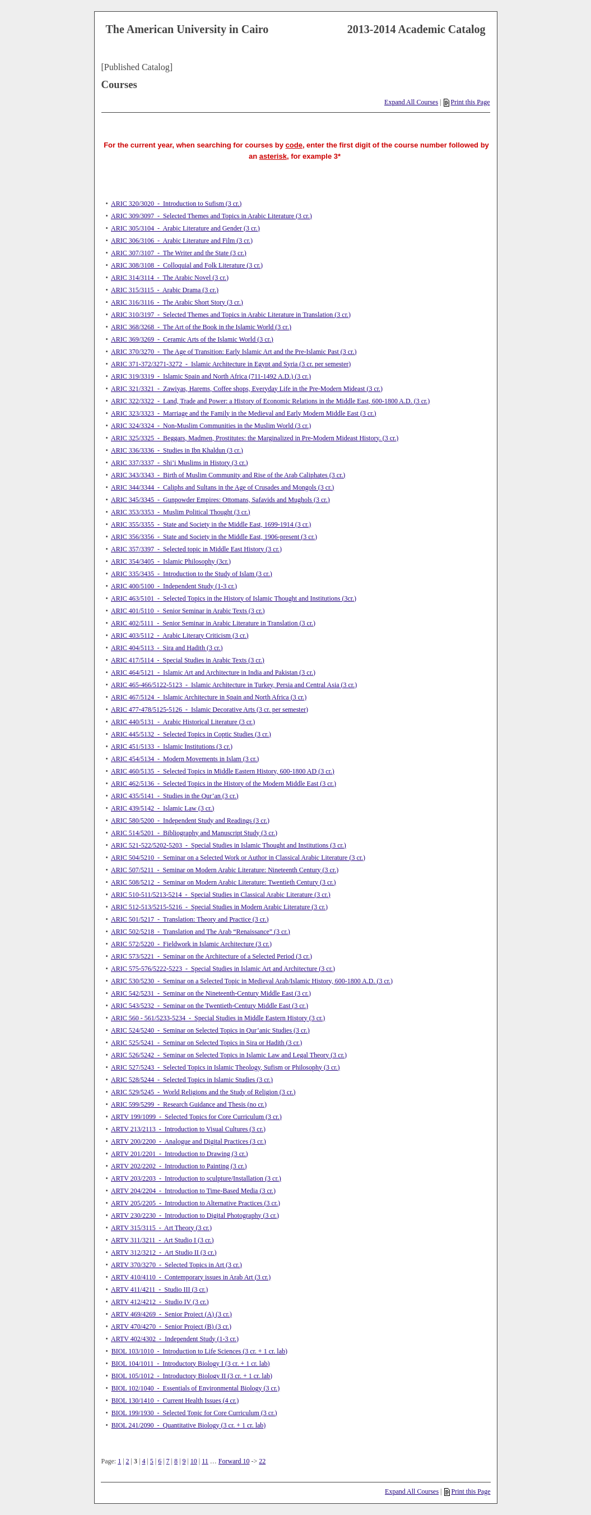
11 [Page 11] (205, 1461)
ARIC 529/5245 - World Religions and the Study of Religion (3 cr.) (203, 1092)
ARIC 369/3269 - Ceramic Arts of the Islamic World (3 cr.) (192, 339)
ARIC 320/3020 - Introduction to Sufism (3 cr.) (176, 204)
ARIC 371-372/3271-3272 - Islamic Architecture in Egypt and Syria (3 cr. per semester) (231, 364)
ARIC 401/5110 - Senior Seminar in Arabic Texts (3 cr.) (187, 611)
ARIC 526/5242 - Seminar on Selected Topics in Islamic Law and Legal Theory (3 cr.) (229, 1055)
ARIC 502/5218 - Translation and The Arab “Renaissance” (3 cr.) (200, 932)
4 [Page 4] (143, 1461)
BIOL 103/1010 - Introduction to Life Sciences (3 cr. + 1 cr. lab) (199, 1351)
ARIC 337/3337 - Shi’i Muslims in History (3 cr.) (179, 463)
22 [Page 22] (262, 1461)
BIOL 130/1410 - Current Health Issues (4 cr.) (175, 1401)
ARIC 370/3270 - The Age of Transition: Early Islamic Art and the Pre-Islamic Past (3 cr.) (233, 352)
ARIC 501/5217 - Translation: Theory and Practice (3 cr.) (189, 919)
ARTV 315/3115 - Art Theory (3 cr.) (161, 1228)
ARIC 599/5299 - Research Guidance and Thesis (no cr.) (189, 1104)
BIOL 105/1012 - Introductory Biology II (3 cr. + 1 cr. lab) (191, 1376)
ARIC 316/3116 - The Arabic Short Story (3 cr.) (177, 302)
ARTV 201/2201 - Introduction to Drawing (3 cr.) (179, 1154)
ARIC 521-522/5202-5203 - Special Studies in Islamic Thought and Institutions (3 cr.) (228, 845)
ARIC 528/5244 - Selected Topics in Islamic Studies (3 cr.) (192, 1080)
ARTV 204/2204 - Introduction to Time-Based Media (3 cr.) (193, 1191)
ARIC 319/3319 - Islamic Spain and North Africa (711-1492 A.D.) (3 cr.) (211, 376)
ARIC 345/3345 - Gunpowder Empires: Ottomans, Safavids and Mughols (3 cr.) (220, 500)
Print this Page (467, 102)
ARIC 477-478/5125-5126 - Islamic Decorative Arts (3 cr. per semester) (209, 709)
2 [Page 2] (127, 1461)
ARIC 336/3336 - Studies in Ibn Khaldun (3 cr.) (177, 450)
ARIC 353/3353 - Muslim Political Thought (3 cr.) (180, 512)
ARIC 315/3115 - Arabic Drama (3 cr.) (164, 290)
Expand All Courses (411, 102)
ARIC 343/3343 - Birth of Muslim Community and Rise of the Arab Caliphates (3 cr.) (228, 475)
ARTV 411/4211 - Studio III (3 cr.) (159, 1289)
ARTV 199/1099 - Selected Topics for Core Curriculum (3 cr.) (196, 1117)
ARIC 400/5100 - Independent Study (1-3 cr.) (174, 586)
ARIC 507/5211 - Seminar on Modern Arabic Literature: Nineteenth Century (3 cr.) (224, 870)
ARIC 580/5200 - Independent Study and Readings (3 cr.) (190, 821)
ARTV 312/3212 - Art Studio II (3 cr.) (163, 1252)
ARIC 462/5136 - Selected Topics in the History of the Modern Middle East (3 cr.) (223, 784)
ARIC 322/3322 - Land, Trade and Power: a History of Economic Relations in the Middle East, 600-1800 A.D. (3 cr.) (270, 401)
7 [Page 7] (168, 1461)
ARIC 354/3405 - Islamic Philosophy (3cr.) (171, 561)
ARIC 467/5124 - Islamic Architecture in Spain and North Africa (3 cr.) (208, 697)
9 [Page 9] (183, 1461)
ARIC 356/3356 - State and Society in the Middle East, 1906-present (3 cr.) (214, 537)
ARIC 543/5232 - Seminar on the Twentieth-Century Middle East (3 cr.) (209, 1006)
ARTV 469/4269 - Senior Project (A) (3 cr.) (171, 1314)
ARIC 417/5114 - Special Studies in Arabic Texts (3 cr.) (187, 660)
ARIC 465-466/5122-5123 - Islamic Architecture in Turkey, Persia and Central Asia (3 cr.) (234, 685)
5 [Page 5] (151, 1461)
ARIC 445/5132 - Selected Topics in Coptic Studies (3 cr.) (191, 734)
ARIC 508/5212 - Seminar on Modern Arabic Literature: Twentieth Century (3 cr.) (223, 882)
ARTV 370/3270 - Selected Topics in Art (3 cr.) (176, 1265)
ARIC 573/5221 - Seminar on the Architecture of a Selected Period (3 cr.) (211, 956)
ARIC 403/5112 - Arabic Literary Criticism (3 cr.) (180, 635)
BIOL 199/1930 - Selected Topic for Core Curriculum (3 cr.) (194, 1413)
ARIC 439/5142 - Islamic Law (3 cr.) (162, 808)
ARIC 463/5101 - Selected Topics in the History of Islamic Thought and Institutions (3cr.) (233, 598)
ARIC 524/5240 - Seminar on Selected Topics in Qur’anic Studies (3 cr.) (210, 1030)
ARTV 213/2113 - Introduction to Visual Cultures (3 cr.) (188, 1129)
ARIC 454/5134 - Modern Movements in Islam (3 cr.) (185, 759)
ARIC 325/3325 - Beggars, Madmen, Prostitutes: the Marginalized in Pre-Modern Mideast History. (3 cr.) (254, 438)
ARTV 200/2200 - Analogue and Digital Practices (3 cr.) (188, 1141)
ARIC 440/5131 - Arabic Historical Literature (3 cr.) (183, 722)
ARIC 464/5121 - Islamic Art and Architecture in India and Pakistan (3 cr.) (213, 672)
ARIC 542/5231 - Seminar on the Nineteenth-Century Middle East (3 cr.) (211, 993)
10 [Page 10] (193, 1461)
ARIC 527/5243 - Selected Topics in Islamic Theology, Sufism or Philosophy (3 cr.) (225, 1067)
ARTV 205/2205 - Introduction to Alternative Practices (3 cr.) (195, 1203)
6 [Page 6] (159, 1461)
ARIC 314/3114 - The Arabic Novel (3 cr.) (170, 278)
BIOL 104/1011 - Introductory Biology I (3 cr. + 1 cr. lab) (190, 1363)
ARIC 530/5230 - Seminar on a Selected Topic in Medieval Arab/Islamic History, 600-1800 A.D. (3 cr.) (252, 981)
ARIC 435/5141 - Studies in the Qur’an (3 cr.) (174, 796)
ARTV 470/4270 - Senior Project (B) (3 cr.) (171, 1326)
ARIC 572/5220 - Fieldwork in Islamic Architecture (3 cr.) (191, 944)
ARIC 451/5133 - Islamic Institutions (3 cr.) (171, 746)
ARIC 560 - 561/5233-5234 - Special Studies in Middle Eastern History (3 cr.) (218, 1018)
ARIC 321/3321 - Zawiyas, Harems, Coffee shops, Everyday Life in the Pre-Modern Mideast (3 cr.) (247, 389)
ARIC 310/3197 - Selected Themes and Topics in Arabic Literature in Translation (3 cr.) (231, 315)
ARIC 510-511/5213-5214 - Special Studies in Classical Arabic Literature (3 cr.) (221, 895)
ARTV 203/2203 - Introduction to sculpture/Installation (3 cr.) (196, 1178)
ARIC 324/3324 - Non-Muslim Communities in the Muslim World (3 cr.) (211, 426)
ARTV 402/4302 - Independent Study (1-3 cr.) (175, 1339)
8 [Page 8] (176, 1461)
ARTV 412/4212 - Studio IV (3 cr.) (160, 1302)
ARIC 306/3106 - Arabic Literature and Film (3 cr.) (182, 241)
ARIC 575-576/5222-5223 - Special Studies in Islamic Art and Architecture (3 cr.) (223, 969)
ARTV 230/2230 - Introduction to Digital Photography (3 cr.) (195, 1215)
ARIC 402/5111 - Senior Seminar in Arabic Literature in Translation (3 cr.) (213, 623)
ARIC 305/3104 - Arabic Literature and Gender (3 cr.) (185, 228)
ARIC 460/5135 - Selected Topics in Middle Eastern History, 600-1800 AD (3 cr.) (222, 771)
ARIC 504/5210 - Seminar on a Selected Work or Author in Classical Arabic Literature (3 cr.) (238, 858)
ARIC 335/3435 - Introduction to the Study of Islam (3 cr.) (191, 574)
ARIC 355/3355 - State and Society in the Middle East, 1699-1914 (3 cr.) (211, 524)
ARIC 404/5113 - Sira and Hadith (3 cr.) (167, 648)
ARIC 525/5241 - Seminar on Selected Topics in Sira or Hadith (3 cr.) (206, 1043)
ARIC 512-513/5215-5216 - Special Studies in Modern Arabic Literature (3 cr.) (219, 907)
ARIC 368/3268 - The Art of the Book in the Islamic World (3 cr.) (201, 327)
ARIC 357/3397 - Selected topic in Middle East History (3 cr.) (196, 549)
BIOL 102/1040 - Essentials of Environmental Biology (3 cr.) (195, 1388)
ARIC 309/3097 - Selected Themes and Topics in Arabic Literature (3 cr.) (211, 216)
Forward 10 (234, 1461)
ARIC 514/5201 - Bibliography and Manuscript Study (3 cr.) (194, 833)
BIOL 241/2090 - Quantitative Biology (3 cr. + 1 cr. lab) (188, 1425)
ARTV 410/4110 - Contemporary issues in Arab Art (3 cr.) (191, 1277)
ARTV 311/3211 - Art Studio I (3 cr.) (162, 1240)
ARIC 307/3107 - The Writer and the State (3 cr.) (178, 253)
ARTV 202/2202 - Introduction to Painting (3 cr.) (178, 1166)
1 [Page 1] (119, 1461)
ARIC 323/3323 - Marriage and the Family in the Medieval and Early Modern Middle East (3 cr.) (243, 413)
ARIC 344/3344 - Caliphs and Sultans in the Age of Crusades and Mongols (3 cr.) (222, 487)
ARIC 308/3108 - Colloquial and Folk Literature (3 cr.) (187, 265)
